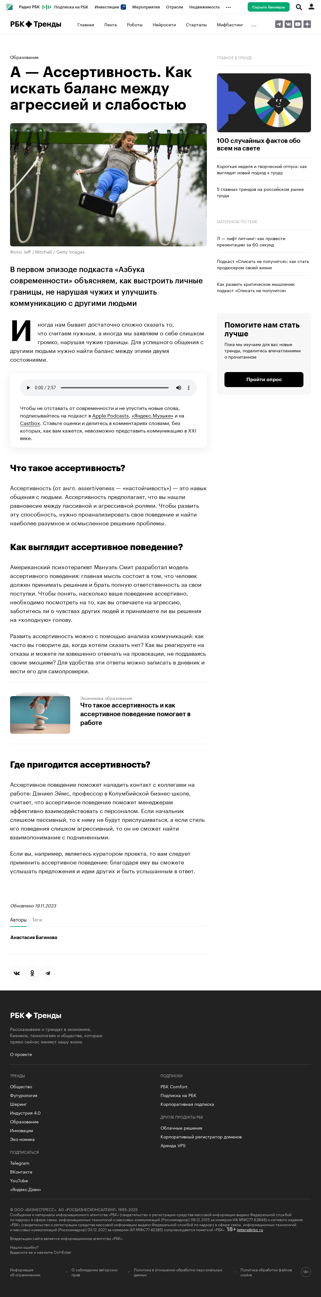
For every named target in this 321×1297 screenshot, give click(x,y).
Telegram (19, 1162)
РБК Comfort (173, 1086)
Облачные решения (181, 1127)
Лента (110, 24)
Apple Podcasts (110, 415)
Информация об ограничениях (25, 1272)
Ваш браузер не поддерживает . (108, 387)
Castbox (30, 422)
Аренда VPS (173, 1144)
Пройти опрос (264, 379)
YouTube (19, 1180)
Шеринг (18, 1103)
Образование (24, 56)
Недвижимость (204, 7)
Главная (85, 24)
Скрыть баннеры (268, 7)
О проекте (21, 1054)
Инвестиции (110, 7)
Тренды (47, 24)
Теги (37, 919)
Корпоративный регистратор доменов (201, 1136)
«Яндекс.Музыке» (152, 415)
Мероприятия (146, 7)
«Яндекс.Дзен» (25, 1188)
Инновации (21, 1129)
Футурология (23, 1094)
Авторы (18, 919)
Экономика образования (106, 697)
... (228, 6)
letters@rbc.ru (250, 1229)
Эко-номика (22, 1138)
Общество (21, 1086)
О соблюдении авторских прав (94, 1272)
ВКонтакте (21, 1171)
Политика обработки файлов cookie (266, 1272)
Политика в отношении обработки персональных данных (178, 1272)
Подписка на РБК (71, 7)
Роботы (135, 24)
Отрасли (174, 7)
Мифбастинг (230, 24)
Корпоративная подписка (187, 1103)
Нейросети (164, 24)
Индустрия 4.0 (25, 1112)
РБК (17, 24)
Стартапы (196, 24)
